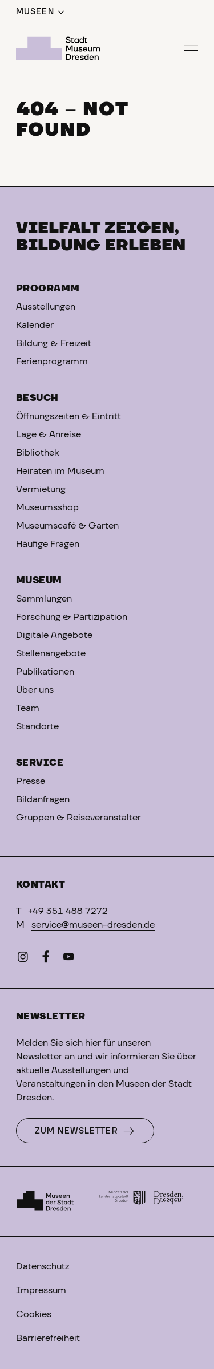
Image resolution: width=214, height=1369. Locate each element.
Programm (48, 288)
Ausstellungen (45, 306)
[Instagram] (23, 959)
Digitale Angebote (54, 635)
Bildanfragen (43, 799)
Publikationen (45, 671)
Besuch (37, 398)
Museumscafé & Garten (67, 525)
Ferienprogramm (52, 361)
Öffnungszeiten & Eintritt (68, 416)
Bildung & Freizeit (53, 343)
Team (27, 708)
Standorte (37, 726)
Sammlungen (44, 598)
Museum (39, 580)
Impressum (41, 1290)
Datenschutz (42, 1266)
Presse (30, 781)
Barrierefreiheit (48, 1338)
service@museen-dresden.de (93, 924)
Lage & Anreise (48, 434)
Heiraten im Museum (60, 471)
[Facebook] (46, 959)
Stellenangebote (51, 653)
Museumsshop (47, 507)
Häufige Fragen (47, 544)
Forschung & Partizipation (71, 616)
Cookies (33, 1314)
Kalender (35, 325)
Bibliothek (37, 452)
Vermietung (41, 489)
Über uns (35, 689)
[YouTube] (68, 959)
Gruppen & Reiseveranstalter (78, 817)
